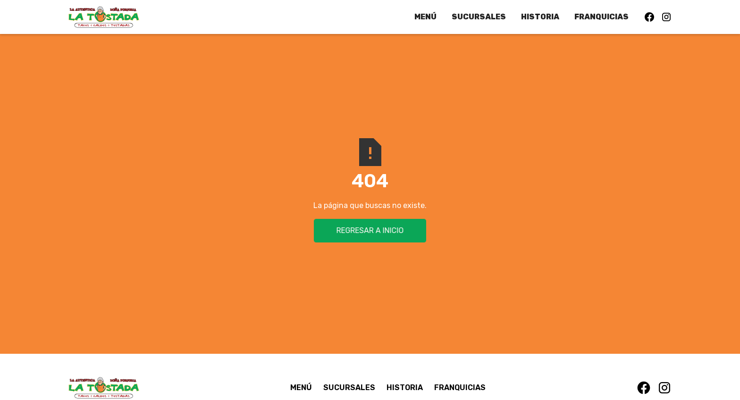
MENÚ (425, 16)
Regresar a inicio (369, 230)
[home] (104, 17)
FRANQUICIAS (601, 16)
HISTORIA (540, 16)
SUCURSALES (479, 16)
